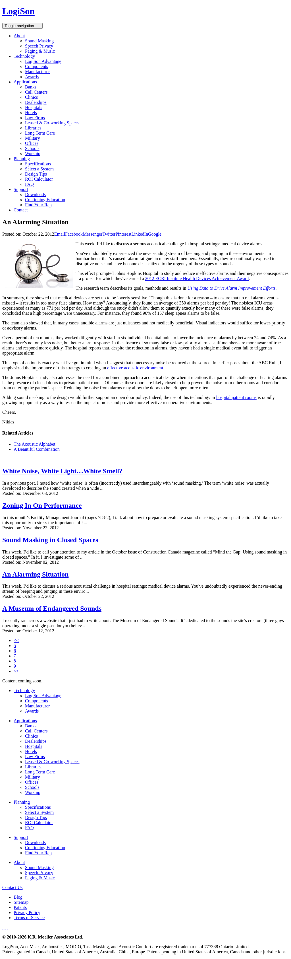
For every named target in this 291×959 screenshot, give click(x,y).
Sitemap (21, 902)
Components (36, 66)
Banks (30, 87)
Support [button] (21, 189)
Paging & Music (40, 51)
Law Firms (35, 117)
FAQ (29, 184)
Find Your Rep (38, 204)
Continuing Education (45, 199)
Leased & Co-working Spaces (52, 122)
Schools (32, 148)
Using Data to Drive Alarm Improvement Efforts (231, 288)
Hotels (31, 112)
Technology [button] (24, 56)
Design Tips (36, 174)
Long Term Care (40, 133)
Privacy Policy (27, 912)
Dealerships (36, 102)
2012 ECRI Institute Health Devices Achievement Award (197, 278)
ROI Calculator (39, 179)
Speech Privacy (39, 46)
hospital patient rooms (236, 397)
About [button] (19, 35)
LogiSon (18, 11)
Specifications (38, 163)
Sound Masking (39, 40)
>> (16, 671)
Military (32, 138)
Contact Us (12, 887)
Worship (32, 153)
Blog (18, 897)
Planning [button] (22, 158)
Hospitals (33, 107)
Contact (21, 209)
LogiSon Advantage (43, 61)
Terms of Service (29, 917)
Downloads (35, 194)
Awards (32, 76)
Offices (31, 143)
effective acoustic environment (135, 367)
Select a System (39, 168)
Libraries (33, 127)
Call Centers (36, 92)
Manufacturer (37, 71)
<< (16, 640)
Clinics (31, 97)
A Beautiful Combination (37, 449)
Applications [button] (25, 81)
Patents (20, 907)
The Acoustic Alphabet (34, 444)
